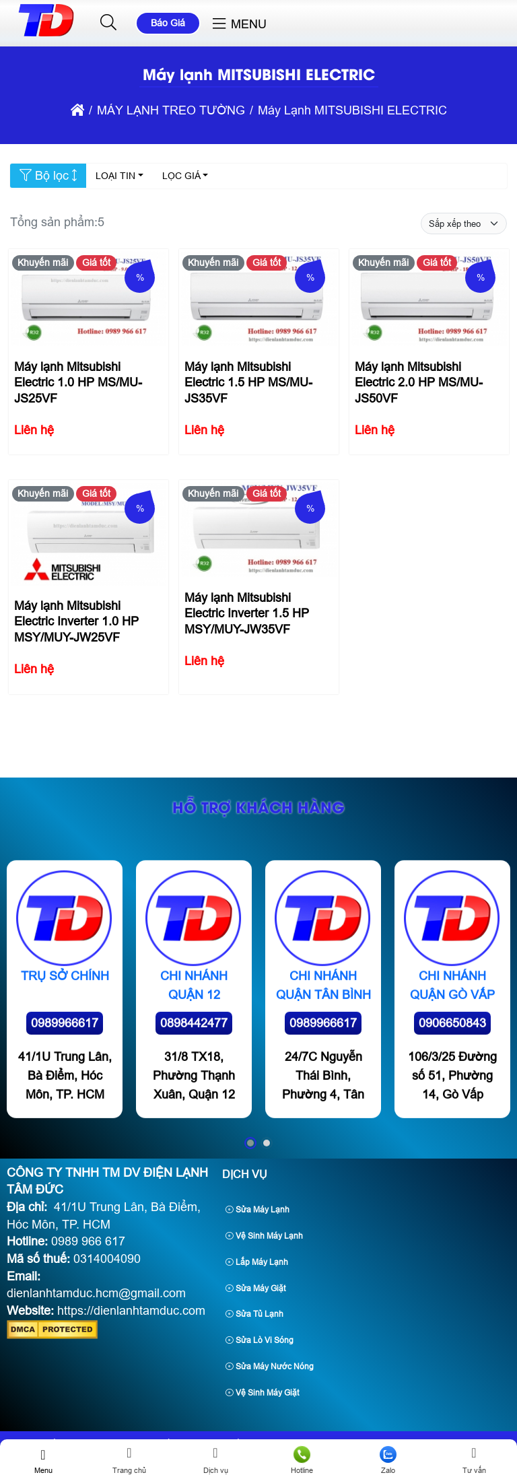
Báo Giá (168, 23)
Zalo (388, 1460)
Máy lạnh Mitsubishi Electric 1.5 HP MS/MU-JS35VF (248, 383)
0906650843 (452, 1110)
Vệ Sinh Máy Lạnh (264, 1236)
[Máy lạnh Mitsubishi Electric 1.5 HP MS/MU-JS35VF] (258, 302)
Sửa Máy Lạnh (257, 1209)
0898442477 (194, 1110)
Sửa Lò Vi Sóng (260, 1340)
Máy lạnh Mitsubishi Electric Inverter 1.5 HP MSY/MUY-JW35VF (246, 613)
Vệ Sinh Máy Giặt (262, 1393)
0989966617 (64, 1110)
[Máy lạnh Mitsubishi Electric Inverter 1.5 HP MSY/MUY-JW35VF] (258, 532)
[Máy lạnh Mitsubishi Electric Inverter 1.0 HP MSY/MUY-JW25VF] (88, 536)
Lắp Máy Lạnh (257, 1262)
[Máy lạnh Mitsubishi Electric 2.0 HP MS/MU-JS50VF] (429, 302)
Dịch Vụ (244, 1174)
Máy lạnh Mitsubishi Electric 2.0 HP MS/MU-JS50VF (418, 383)
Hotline (301, 1460)
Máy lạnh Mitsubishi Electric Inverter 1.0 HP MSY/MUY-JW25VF (75, 621)
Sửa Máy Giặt (255, 1288)
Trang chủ (129, 1460)
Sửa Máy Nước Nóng (270, 1366)
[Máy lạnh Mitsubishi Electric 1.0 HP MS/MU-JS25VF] (88, 302)
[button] (109, 23)
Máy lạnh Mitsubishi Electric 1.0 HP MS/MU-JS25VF (77, 383)
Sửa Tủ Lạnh (254, 1314)
